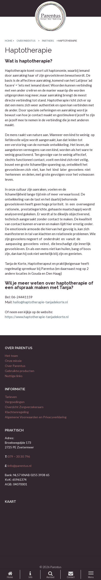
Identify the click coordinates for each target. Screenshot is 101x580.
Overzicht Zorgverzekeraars (24, 407)
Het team (11, 355)
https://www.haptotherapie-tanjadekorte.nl (37, 317)
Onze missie (13, 361)
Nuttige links (14, 376)
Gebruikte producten (19, 371)
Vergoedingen (15, 402)
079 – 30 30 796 (18, 456)
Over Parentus (15, 366)
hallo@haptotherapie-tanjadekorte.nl (40, 302)
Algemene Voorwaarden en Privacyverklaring (36, 417)
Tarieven (11, 397)
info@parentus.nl (19, 466)
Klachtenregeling (17, 412)
